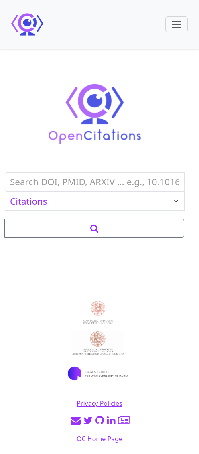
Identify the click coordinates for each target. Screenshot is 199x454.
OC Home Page (99, 438)
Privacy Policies (99, 403)
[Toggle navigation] (176, 24)
